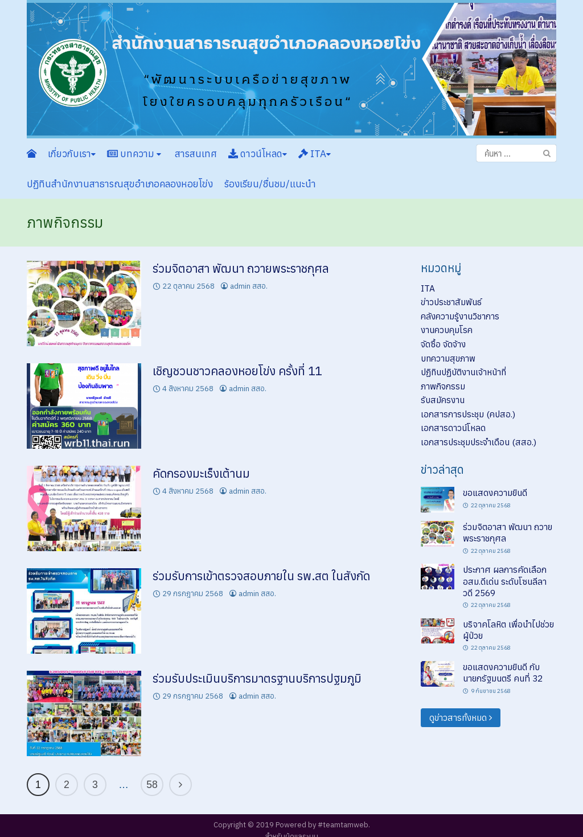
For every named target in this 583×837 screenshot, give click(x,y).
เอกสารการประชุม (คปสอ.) (468, 414)
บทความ (134, 153)
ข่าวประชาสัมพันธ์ (451, 301)
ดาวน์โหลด (257, 153)
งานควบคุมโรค (447, 329)
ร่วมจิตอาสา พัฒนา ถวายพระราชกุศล (241, 268)
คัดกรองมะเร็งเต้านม (201, 473)
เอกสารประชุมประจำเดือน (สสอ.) (478, 442)
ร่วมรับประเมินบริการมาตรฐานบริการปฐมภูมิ (257, 678)
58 (152, 784)
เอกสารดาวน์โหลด (453, 427)
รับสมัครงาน (443, 399)
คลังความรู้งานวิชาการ (460, 316)
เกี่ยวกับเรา (72, 153)
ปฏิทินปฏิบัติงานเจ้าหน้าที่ (463, 372)
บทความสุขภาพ (448, 358)
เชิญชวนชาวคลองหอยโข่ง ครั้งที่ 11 (237, 371)
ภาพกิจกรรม (443, 386)
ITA (314, 153)
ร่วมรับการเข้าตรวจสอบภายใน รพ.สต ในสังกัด (261, 576)
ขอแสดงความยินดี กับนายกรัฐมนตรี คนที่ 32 (503, 672)
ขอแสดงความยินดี (495, 492)
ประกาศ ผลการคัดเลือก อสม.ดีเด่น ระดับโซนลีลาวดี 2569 (505, 581)
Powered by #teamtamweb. (323, 825)
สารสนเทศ (195, 153)
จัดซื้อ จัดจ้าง (443, 344)
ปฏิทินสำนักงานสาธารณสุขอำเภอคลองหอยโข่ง (120, 184)
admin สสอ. (249, 286)
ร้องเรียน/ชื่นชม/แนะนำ (270, 184)
